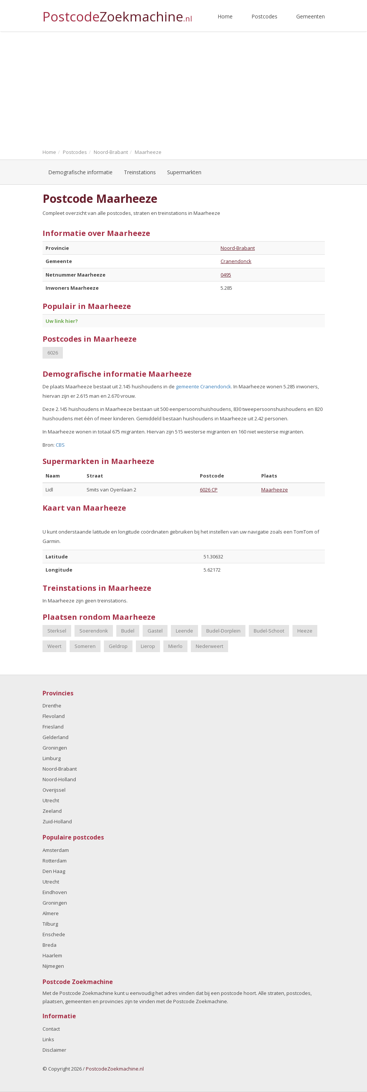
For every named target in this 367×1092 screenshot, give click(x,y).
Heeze (304, 630)
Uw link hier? (62, 321)
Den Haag (54, 871)
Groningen (55, 747)
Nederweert (209, 646)
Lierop (148, 646)
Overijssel (54, 789)
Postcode (117, 13)
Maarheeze (274, 489)
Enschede (54, 934)
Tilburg (50, 923)
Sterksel (56, 630)
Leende (184, 630)
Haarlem (52, 955)
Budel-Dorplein (223, 630)
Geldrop (118, 646)
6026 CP (209, 489)
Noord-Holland (59, 779)
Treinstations (140, 172)
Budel (127, 630)
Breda (49, 944)
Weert (54, 646)
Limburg (52, 758)
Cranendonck (236, 261)
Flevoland (54, 716)
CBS (60, 444)
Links (48, 1039)
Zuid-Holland (57, 821)
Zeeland (52, 811)
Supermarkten (184, 172)
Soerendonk (93, 630)
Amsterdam (56, 850)
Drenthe (52, 705)
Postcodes (264, 16)
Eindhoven (55, 892)
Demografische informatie (80, 172)
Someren (85, 646)
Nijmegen (53, 966)
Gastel (155, 630)
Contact (51, 1028)
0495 (226, 274)
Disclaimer (54, 1049)
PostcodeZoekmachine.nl (115, 1068)
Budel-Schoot (269, 630)
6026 (52, 352)
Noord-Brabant (238, 248)
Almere (51, 913)
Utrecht (51, 800)
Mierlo (175, 646)
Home (225, 16)
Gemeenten (310, 16)
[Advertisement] (183, 88)
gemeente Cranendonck (203, 386)
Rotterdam (55, 860)
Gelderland (56, 737)
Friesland (53, 726)
